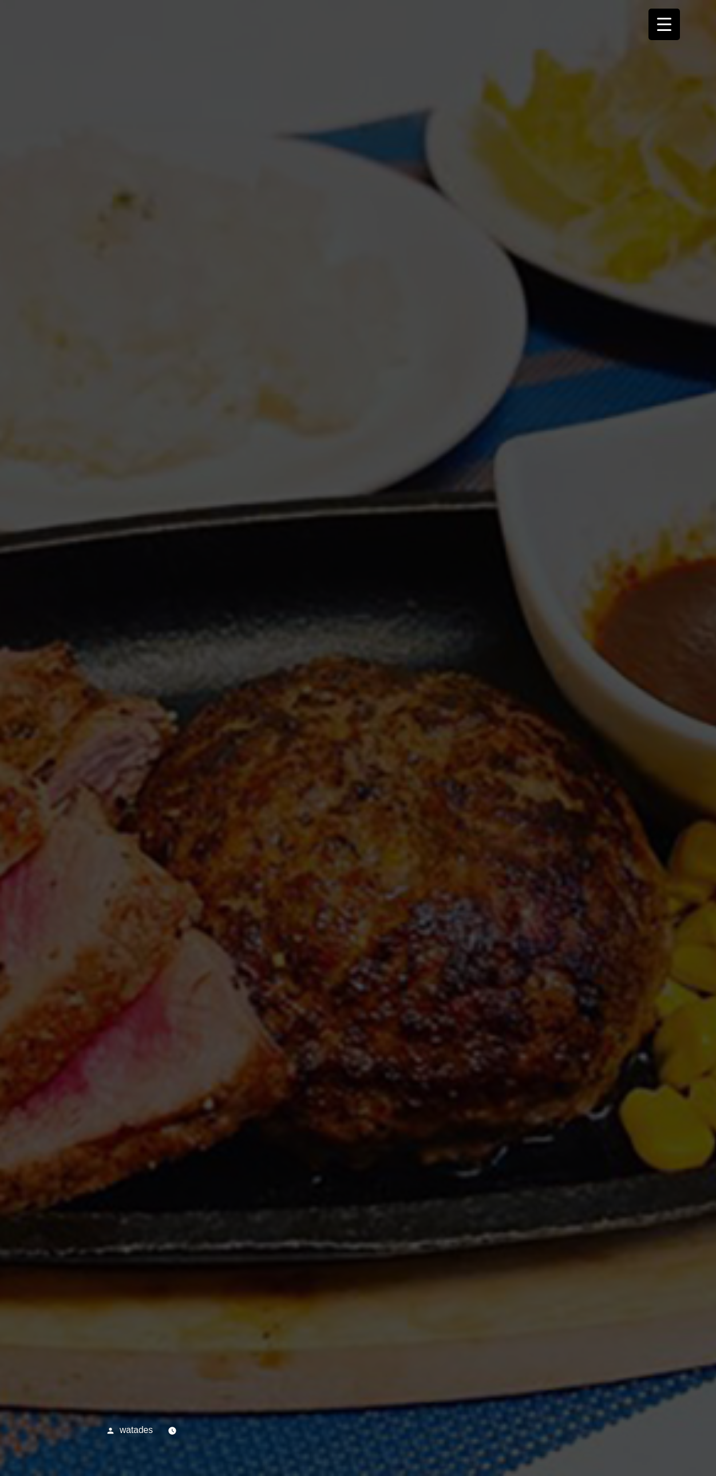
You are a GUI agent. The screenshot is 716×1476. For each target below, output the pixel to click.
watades (136, 1430)
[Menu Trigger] (664, 24)
